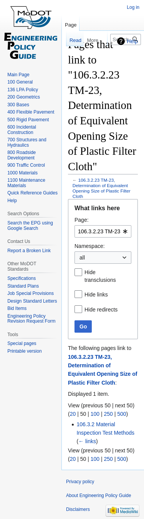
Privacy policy (80, 481)
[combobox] (102, 231)
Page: (81, 220)
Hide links (96, 294)
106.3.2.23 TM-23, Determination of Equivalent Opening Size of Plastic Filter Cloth (102, 188)
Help (132, 41)
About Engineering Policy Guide (98, 495)
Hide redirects (101, 309)
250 (108, 414)
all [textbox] (82, 257)
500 (121, 414)
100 (95, 414)
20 (73, 414)
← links (87, 441)
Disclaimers (78, 509)
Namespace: (89, 246)
